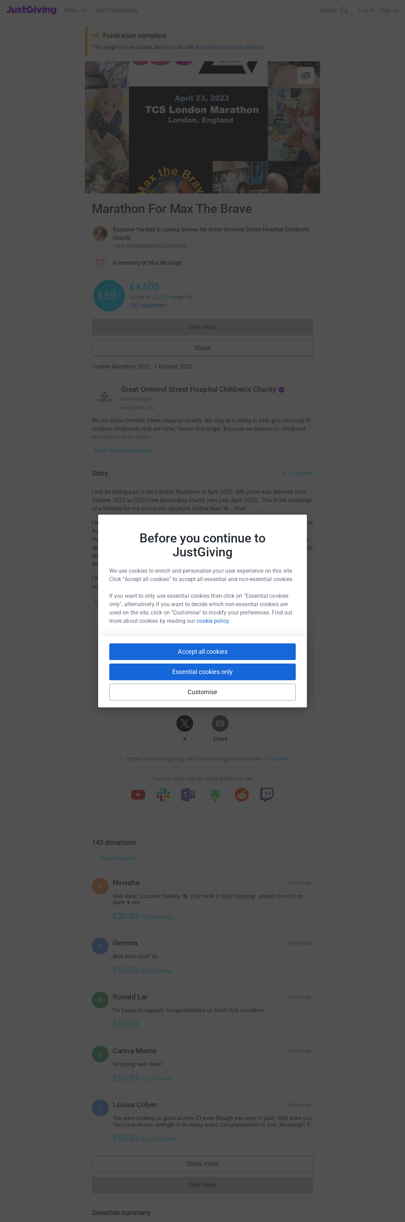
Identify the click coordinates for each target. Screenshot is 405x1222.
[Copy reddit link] (242, 795)
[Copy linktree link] (215, 797)
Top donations (117, 858)
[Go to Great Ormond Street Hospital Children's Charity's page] (104, 397)
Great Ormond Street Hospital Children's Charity (203, 389)
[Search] (333, 10)
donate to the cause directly (229, 47)
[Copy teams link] (188, 795)
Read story (107, 602)
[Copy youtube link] (138, 795)
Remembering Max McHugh (157, 245)
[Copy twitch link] (267, 795)
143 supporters (148, 305)
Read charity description (123, 450)
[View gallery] (306, 75)
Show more (209, 1165)
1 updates (301, 473)
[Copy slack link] (163, 795)
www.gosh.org (137, 407)
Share (202, 347)
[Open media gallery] (202, 127)
